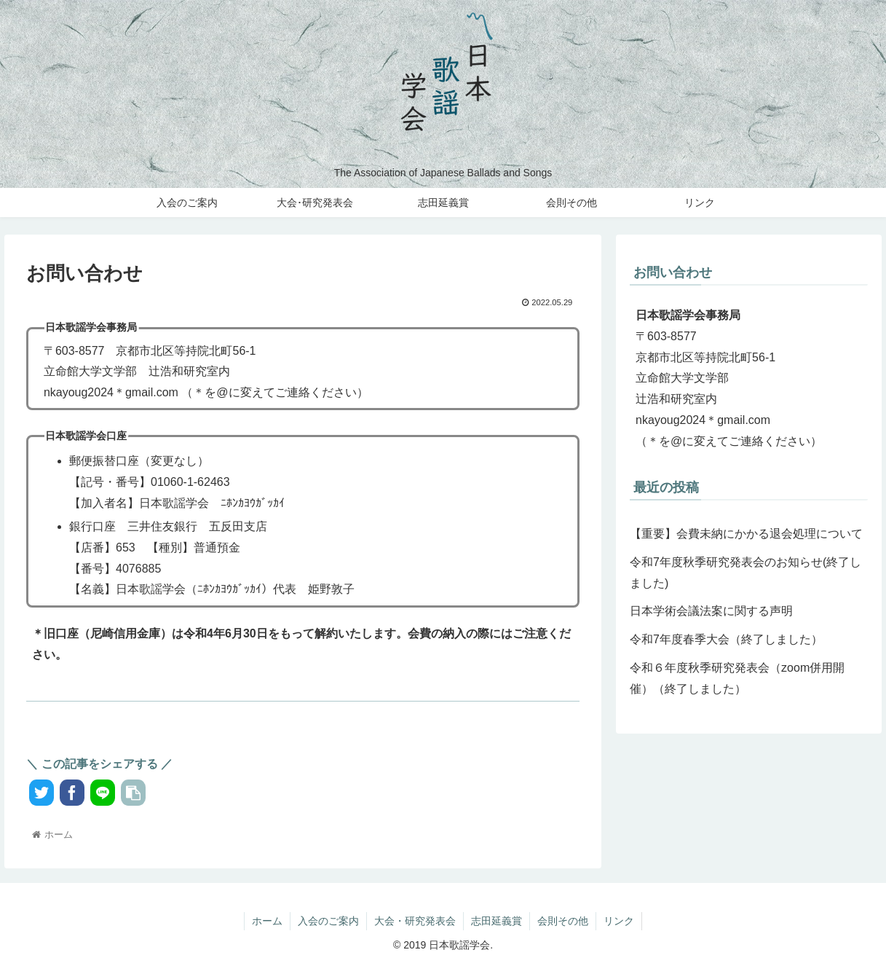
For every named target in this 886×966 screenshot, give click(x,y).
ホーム (267, 921)
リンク (619, 921)
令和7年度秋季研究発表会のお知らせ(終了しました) (745, 572)
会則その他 (562, 921)
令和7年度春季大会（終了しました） (726, 639)
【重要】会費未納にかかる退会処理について (746, 533)
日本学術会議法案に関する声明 (711, 611)
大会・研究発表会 (415, 921)
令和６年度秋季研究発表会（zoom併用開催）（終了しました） (737, 678)
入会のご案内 (328, 921)
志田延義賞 (496, 921)
